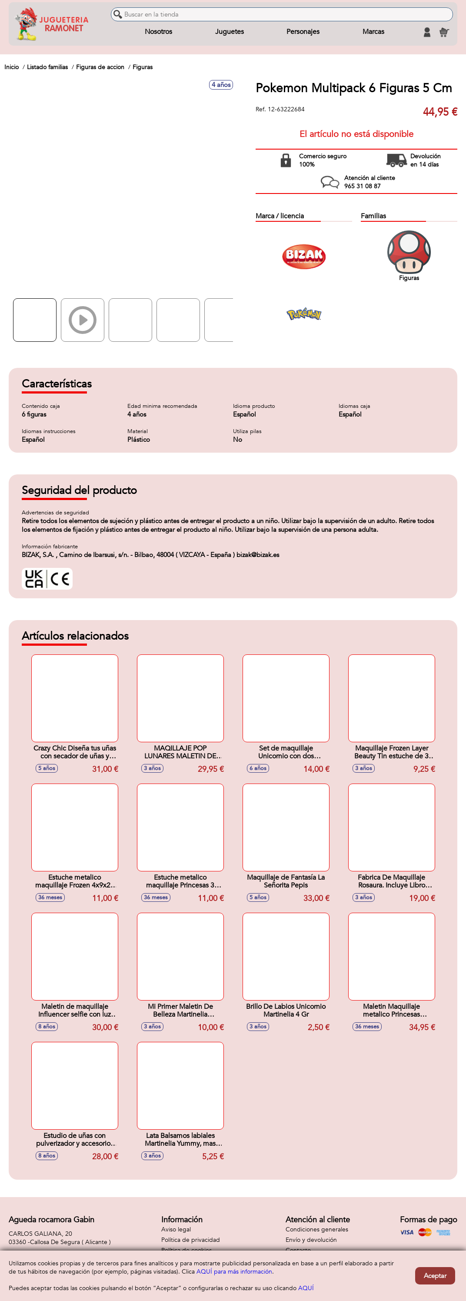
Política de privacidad (190, 1240)
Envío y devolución (311, 1240)
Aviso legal (176, 1229)
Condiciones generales (317, 1229)
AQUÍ (306, 1288)
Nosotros (158, 32)
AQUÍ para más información (234, 1272)
